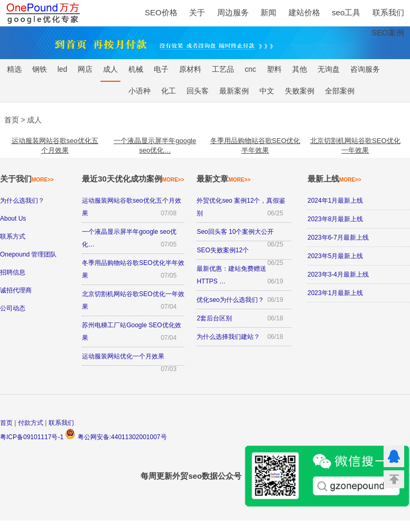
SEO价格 (161, 12)
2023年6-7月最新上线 (338, 237)
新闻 (268, 12)
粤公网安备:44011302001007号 (115, 437)
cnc (250, 69)
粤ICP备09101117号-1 (31, 437)
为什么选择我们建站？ (228, 336)
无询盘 (329, 69)
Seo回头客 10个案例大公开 (235, 231)
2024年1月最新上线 (335, 200)
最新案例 (234, 91)
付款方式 (30, 422)
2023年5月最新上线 (335, 256)
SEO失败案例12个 (223, 250)
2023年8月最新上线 (335, 219)
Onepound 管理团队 (28, 254)
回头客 (198, 91)
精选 (14, 69)
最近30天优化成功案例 (133, 178)
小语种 (139, 91)
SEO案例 (387, 32)
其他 (299, 69)
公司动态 (12, 308)
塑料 (274, 69)
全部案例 (340, 91)
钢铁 (39, 69)
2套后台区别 (214, 318)
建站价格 (304, 12)
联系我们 (388, 12)
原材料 (190, 69)
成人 (110, 69)
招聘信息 (12, 272)
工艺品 (223, 69)
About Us (13, 218)
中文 (266, 91)
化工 (168, 91)
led (62, 69)
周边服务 (233, 12)
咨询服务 (365, 69)
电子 (161, 69)
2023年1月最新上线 (335, 293)
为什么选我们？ (22, 200)
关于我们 (27, 178)
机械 (135, 69)
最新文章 (223, 178)
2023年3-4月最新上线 (338, 274)
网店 (85, 69)
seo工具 (346, 12)
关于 (197, 12)
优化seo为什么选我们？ (230, 300)
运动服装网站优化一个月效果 (123, 356)
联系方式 (12, 236)
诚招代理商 (16, 290)
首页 (6, 422)
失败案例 (299, 91)
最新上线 (334, 178)
